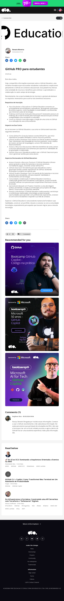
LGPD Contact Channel (32, 582)
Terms (32, 576)
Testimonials (32, 564)
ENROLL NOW (40, 3)
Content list (6, 18)
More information (32, 524)
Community (32, 558)
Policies (32, 579)
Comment (26, 234)
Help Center (32, 573)
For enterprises (32, 561)
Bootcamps (32, 552)
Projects (32, 555)
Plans (32, 549)
